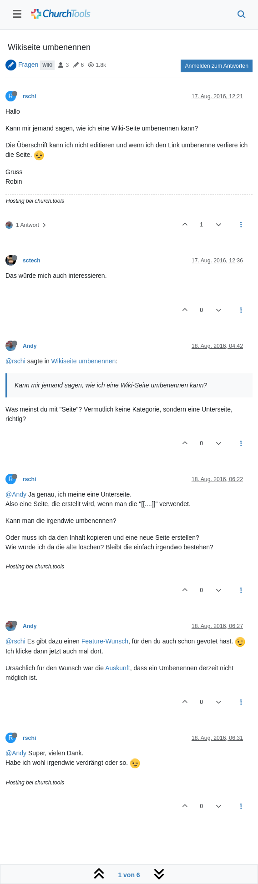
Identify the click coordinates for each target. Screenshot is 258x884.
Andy (30, 346)
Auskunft (117, 668)
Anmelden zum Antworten (216, 66)
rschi (29, 96)
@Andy (15, 494)
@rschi (15, 361)
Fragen (28, 64)
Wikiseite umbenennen (83, 361)
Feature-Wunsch (104, 641)
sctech (31, 260)
